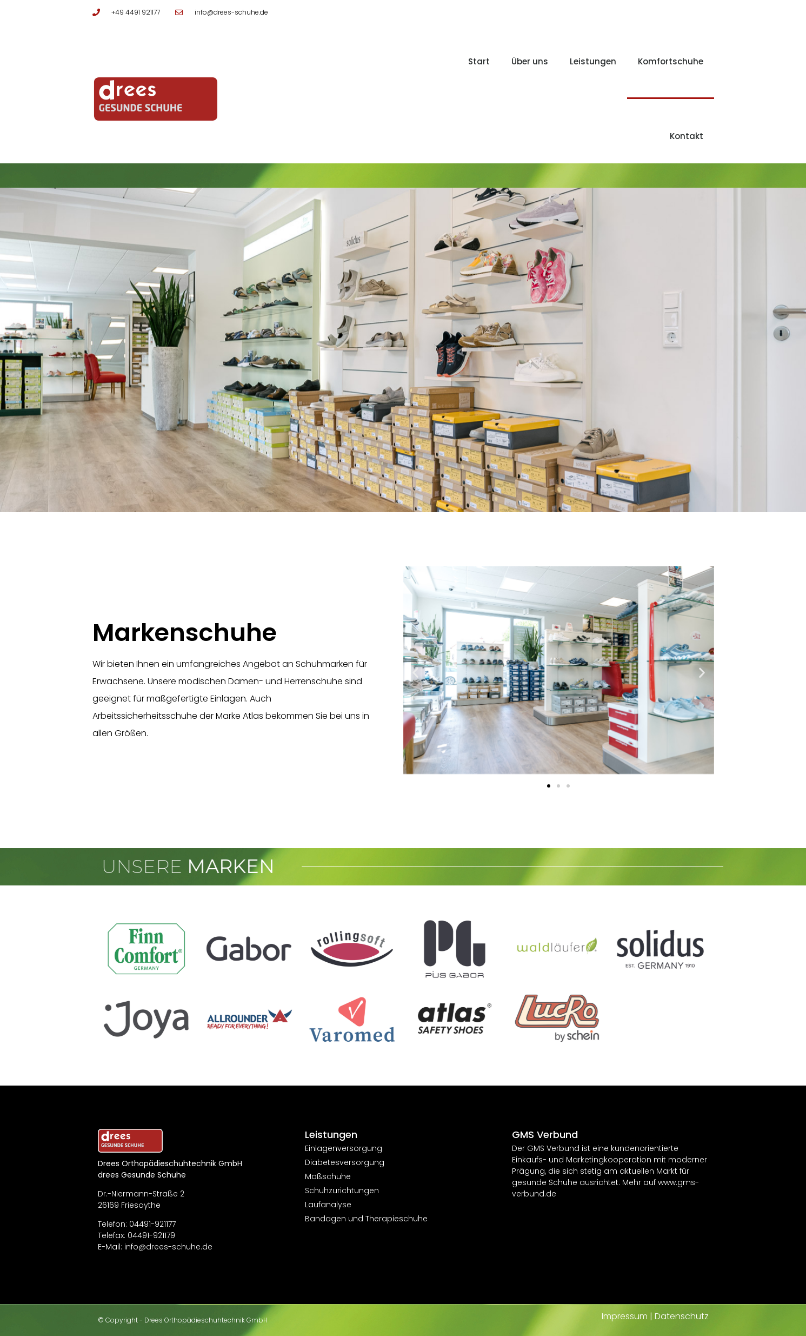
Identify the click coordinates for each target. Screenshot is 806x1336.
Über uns (529, 61)
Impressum (625, 1316)
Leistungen (593, 61)
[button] (415, 672)
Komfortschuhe (670, 61)
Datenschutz (682, 1316)
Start (479, 61)
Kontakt (686, 136)
